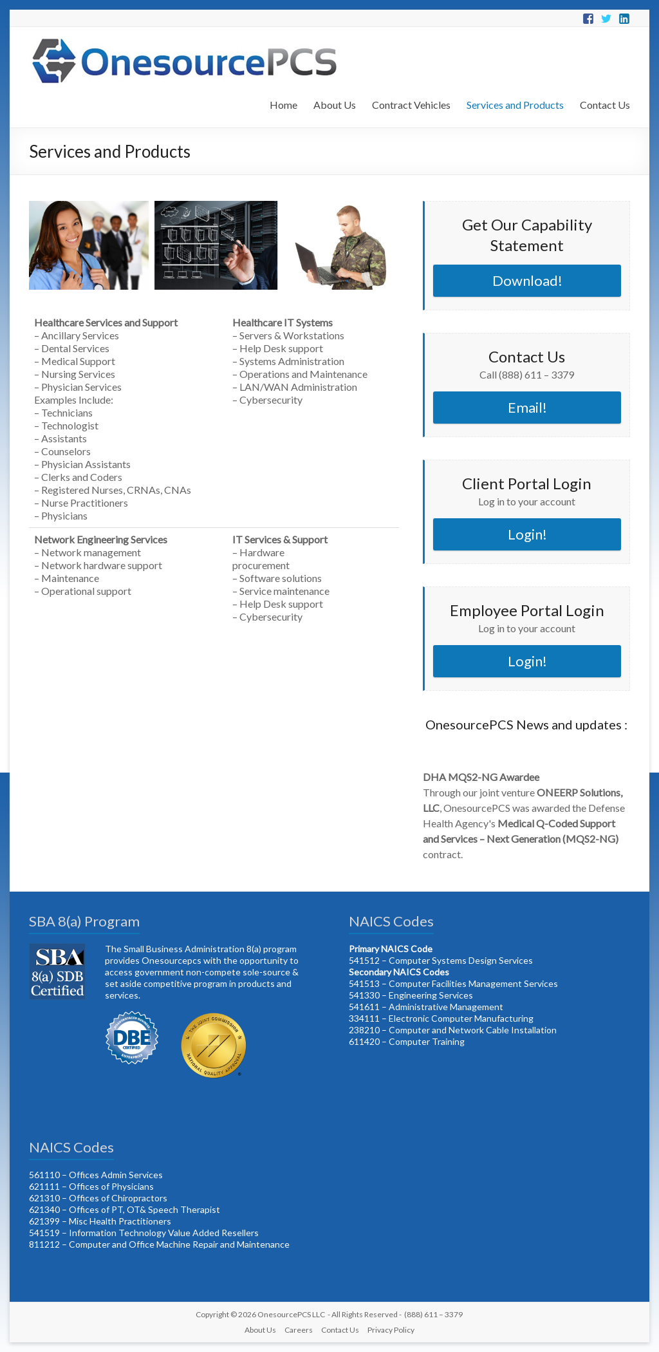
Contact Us (605, 105)
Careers (298, 1330)
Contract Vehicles (411, 105)
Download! (527, 280)
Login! (527, 534)
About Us (334, 105)
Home (283, 105)
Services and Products (515, 105)
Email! (527, 407)
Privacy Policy (390, 1330)
